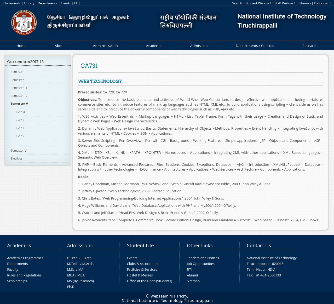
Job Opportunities (200, 263)
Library (29, 3)
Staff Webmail (285, 3)
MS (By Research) (80, 281)
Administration (105, 45)
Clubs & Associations (143, 263)
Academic (154, 45)
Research (309, 45)
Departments (48, 3)
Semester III (19, 88)
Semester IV (19, 95)
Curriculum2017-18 (25, 61)
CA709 (20, 128)
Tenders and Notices (203, 258)
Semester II (18, 80)
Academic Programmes (25, 258)
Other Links (200, 245)
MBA (81, 275)
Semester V (19, 103)
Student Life (140, 245)
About (60, 45)
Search (237, 3)
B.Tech (72, 258)
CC (76, 3)
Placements (12, 3)
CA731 (20, 112)
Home (21, 45)
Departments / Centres (255, 45)
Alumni (192, 275)
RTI (189, 269)
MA (80, 269)
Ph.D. (71, 286)
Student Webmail (258, 3)
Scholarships (17, 281)
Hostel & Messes (140, 275)
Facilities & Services (142, 269)
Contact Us (259, 245)
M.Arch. (88, 263)
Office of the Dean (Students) (149, 281)
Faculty (12, 269)
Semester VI (19, 150)
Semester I (18, 71)
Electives (17, 158)
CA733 (20, 120)
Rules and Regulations (24, 275)
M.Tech (72, 263)
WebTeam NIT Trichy (168, 296)
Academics (19, 245)
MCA (70, 275)
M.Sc (71, 269)
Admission (199, 45)
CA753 (20, 136)
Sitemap (305, 3)
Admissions (79, 245)
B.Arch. (86, 258)
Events (66, 3)
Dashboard (322, 3)
